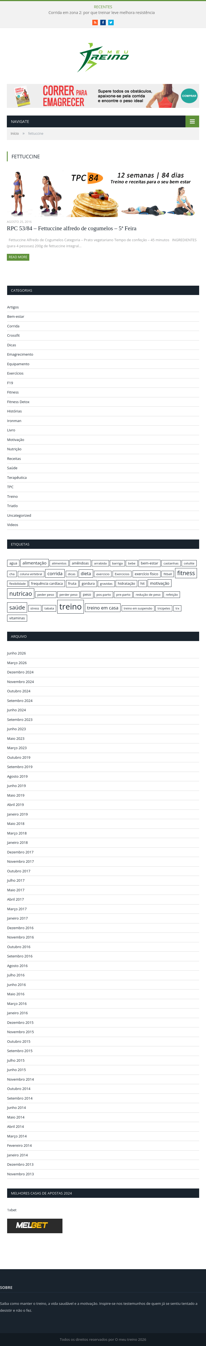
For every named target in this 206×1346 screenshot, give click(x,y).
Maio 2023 (15, 738)
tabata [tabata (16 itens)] (49, 608)
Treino (12, 496)
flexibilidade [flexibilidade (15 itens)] (17, 584)
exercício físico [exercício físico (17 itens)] (146, 573)
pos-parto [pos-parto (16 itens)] (103, 594)
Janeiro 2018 (17, 842)
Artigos (13, 307)
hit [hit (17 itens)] (143, 583)
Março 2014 (17, 1136)
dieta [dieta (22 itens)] (86, 574)
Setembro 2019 (20, 766)
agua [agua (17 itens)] (13, 563)
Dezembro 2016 (20, 927)
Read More (18, 257)
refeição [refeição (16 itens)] (172, 594)
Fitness (13, 392)
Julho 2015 (16, 1060)
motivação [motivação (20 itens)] (159, 583)
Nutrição (14, 448)
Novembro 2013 (20, 1173)
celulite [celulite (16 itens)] (189, 563)
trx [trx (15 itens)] (177, 608)
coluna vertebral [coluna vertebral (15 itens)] (31, 574)
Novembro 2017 (20, 861)
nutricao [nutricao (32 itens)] (20, 593)
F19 (10, 382)
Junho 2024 (16, 709)
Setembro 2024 (20, 700)
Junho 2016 (16, 984)
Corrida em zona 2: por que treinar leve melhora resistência (101, 12)
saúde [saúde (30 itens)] (17, 607)
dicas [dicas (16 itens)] (72, 574)
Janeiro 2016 (17, 1012)
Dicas (11, 344)
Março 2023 (17, 747)
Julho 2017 (16, 880)
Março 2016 (17, 1003)
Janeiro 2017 (17, 918)
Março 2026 (17, 662)
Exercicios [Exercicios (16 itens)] (122, 574)
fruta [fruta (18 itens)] (72, 583)
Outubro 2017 (18, 871)
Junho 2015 (16, 1069)
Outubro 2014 (18, 1088)
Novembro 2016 (20, 937)
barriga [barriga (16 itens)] (117, 563)
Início (15, 133)
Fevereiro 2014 (19, 1145)
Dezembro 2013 (20, 1164)
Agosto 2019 (17, 776)
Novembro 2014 (20, 1079)
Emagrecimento (20, 354)
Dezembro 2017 (20, 852)
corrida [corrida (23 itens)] (54, 573)
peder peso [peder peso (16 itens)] (45, 594)
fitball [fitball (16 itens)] (168, 574)
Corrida (13, 326)
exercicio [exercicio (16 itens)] (102, 574)
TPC (10, 486)
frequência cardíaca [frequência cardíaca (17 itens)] (47, 583)
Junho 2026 (16, 653)
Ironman (14, 420)
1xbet (11, 1209)
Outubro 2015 (18, 1041)
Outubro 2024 (18, 691)
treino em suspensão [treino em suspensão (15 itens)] (138, 608)
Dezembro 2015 (20, 1022)
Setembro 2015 (20, 1050)
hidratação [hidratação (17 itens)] (126, 583)
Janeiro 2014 (17, 1155)
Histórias (14, 411)
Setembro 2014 (20, 1098)
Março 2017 (17, 908)
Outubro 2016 (18, 946)
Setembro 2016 (20, 956)
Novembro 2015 (20, 1031)
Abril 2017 (15, 899)
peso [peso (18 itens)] (87, 594)
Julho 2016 (16, 975)
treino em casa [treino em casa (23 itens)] (102, 608)
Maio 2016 (15, 993)
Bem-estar (15, 316)
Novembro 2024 (20, 681)
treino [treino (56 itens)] (70, 606)
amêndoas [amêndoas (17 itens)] (80, 563)
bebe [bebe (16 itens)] (131, 563)
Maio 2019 (15, 795)
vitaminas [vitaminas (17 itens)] (17, 618)
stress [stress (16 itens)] (34, 608)
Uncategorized (19, 515)
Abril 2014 (15, 1126)
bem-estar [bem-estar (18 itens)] (149, 563)
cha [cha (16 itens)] (12, 574)
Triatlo (12, 505)
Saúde (12, 467)
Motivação (15, 439)
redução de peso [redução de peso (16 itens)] (148, 594)
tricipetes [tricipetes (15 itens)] (164, 608)
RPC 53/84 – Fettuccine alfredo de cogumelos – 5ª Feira (71, 228)
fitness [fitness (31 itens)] (186, 573)
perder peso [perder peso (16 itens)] (68, 594)
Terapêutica (17, 477)
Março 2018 (17, 833)
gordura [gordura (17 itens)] (88, 583)
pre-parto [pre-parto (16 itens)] (123, 594)
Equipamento (18, 363)
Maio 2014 (15, 1117)
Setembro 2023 (20, 719)
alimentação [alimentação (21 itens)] (34, 563)
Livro (11, 430)
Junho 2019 (16, 785)
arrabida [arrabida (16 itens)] (100, 563)
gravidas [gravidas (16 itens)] (106, 583)
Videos (12, 524)
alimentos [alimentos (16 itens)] (59, 563)
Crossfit (13, 335)
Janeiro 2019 (17, 814)
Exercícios (15, 373)
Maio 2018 (15, 823)
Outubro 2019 (18, 757)
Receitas (14, 458)
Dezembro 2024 (20, 672)
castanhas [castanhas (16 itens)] (171, 563)
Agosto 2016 (17, 965)
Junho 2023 (16, 728)
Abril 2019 (15, 804)
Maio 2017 (15, 889)
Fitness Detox (18, 401)
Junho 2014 (16, 1107)
